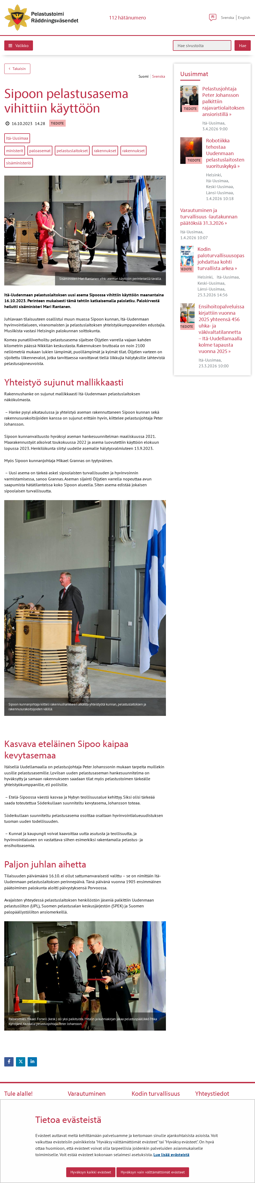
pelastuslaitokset (72, 150)
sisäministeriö (18, 162)
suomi (144, 76)
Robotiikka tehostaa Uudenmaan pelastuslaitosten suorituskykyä (225, 153)
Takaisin (17, 68)
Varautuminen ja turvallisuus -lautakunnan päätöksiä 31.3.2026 (208, 216)
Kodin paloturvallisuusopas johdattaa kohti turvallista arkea (221, 258)
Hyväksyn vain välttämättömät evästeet (153, 1172)
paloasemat (40, 150)
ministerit (14, 150)
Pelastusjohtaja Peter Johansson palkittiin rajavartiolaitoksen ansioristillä (223, 101)
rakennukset (105, 150)
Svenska (227, 17)
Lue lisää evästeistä (171, 1154)
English (244, 17)
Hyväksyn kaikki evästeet (90, 1172)
